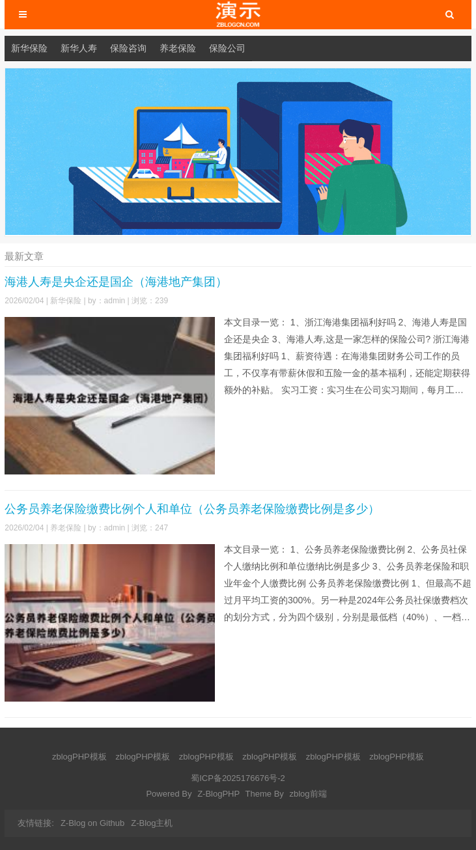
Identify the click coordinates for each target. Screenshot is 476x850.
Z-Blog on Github (92, 823)
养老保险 (178, 48)
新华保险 (29, 48)
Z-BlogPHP (218, 794)
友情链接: (36, 823)
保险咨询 (128, 48)
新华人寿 (79, 48)
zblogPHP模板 (79, 756)
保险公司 (227, 48)
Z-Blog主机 (152, 823)
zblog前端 (307, 794)
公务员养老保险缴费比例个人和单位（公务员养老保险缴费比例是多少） (192, 508)
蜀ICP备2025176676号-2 (238, 778)
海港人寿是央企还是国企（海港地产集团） (116, 281)
